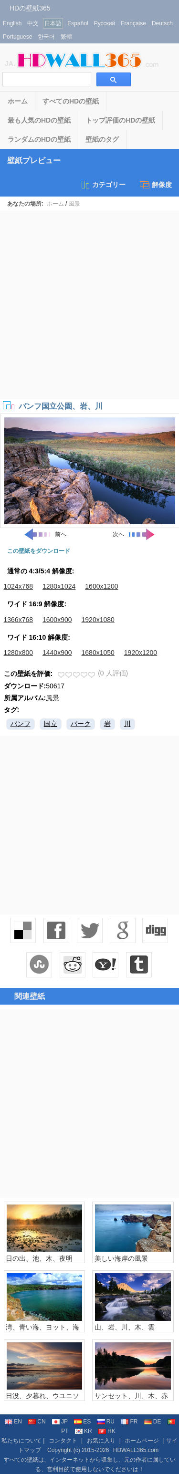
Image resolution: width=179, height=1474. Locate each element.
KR (83, 1431)
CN (36, 1421)
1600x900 (57, 619)
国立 (50, 723)
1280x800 (18, 652)
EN (13, 1421)
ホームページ (142, 1440)
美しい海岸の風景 (121, 1258)
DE (152, 1421)
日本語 (53, 23)
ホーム (18, 101)
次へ (134, 534)
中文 (33, 23)
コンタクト (63, 1440)
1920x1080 (98, 619)
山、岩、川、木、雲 (125, 1327)
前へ (44, 534)
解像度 (156, 184)
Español (77, 23)
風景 (74, 203)
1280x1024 (58, 586)
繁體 (66, 36)
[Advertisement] (89, 305)
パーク (81, 723)
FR (129, 1421)
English (12, 23)
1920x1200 (140, 652)
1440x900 (57, 652)
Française (133, 23)
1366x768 (18, 619)
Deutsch (162, 23)
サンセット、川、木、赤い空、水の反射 (131, 1399)
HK (107, 1431)
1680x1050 (98, 652)
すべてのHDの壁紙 (70, 101)
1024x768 (18, 586)
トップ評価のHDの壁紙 (120, 120)
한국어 (46, 36)
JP (60, 1421)
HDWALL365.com (136, 1450)
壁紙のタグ (102, 139)
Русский (105, 23)
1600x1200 (101, 586)
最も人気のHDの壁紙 (39, 120)
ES (82, 1421)
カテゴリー (103, 184)
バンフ (21, 723)
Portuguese (17, 36)
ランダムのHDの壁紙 (39, 139)
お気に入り (101, 1440)
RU (106, 1421)
